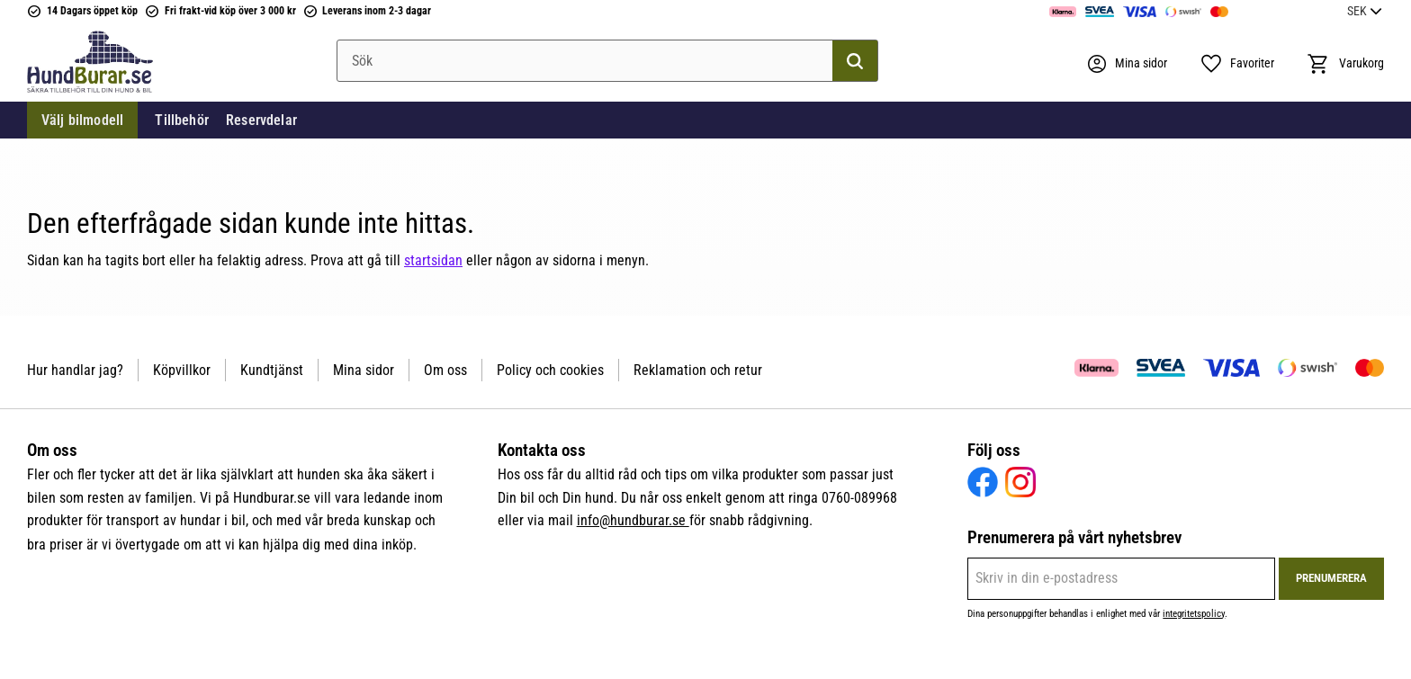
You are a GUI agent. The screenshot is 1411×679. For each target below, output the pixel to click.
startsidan (433, 260)
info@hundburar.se (633, 520)
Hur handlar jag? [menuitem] (75, 370)
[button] (1237, 64)
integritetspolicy (1194, 614)
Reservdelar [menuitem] (261, 120)
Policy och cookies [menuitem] (550, 370)
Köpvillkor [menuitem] (182, 370)
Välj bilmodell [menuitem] (82, 120)
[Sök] (854, 61)
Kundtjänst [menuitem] (271, 370)
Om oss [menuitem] (445, 370)
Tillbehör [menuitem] (181, 120)
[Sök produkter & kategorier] (607, 61)
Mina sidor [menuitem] (363, 370)
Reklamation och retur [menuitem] (698, 370)
